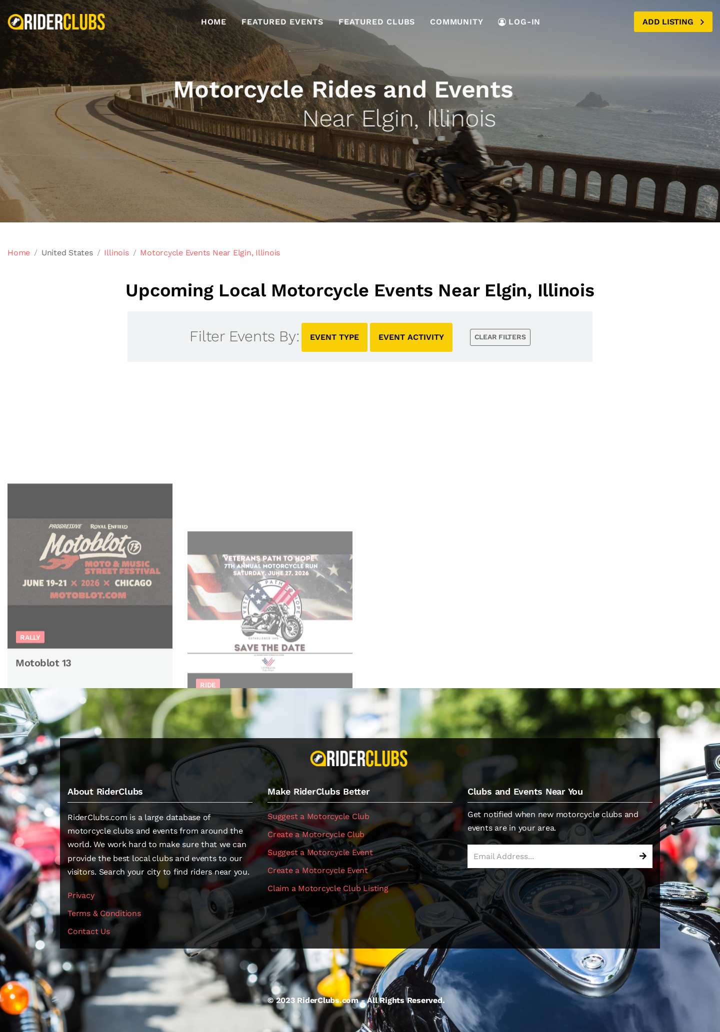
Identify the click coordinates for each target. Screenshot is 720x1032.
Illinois (116, 252)
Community (456, 21)
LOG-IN (519, 21)
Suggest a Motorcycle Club (319, 816)
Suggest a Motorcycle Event (320, 852)
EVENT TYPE (334, 337)
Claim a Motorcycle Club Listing (328, 888)
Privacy (81, 895)
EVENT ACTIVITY (411, 337)
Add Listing (673, 21)
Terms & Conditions (104, 913)
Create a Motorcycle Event (318, 870)
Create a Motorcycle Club (316, 834)
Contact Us (89, 931)
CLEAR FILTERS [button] (500, 337)
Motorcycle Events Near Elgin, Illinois (210, 252)
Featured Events (283, 21)
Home (213, 21)
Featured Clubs (376, 21)
